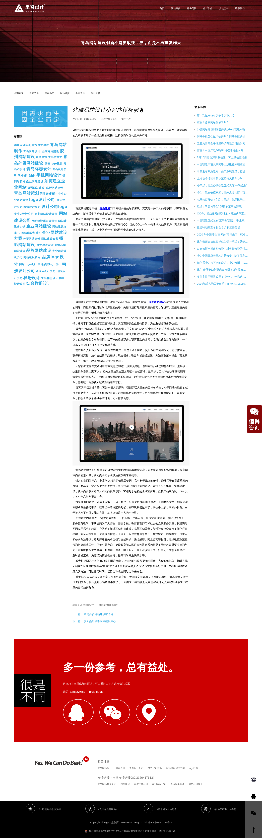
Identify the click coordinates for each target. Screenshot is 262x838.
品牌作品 (208, 8)
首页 (162, 8)
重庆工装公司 (141, 780)
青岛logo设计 (54, 163)
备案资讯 (80, 93)
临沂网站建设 (54, 187)
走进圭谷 (224, 8)
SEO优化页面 (155, 764)
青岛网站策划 (26, 193)
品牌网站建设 (38, 250)
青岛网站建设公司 (107, 780)
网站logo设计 (28, 264)
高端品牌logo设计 (49, 264)
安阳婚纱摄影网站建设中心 (100, 621)
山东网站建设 (50, 151)
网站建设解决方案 (175, 764)
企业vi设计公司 (24, 213)
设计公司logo (54, 206)
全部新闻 (18, 93)
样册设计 (31, 277)
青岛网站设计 (31, 151)
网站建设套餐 (49, 238)
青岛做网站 (55, 157)
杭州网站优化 (159, 780)
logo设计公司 (42, 199)
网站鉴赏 (65, 93)
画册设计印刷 (22, 145)
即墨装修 (125, 780)
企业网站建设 (34, 181)
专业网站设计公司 (46, 213)
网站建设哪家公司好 (44, 220)
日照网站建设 (35, 187)
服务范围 (191, 8)
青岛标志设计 (38, 169)
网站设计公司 (31, 207)
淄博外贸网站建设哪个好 (98, 614)
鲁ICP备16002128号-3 (160, 818)
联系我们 (240, 8)
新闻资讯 (34, 93)
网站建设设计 (48, 193)
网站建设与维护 (31, 233)
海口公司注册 (196, 780)
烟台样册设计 (38, 283)
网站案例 (175, 8)
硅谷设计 (120, 764)
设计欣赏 (95, 93)
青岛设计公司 (136, 764)
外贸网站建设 (31, 238)
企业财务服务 (177, 780)
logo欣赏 (193, 764)
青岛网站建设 (40, 145)
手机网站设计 (48, 175)
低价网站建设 (157, 302)
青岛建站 (41, 157)
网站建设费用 (31, 257)
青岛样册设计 (49, 278)
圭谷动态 (49, 93)
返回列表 (126, 119)
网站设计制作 (26, 175)
